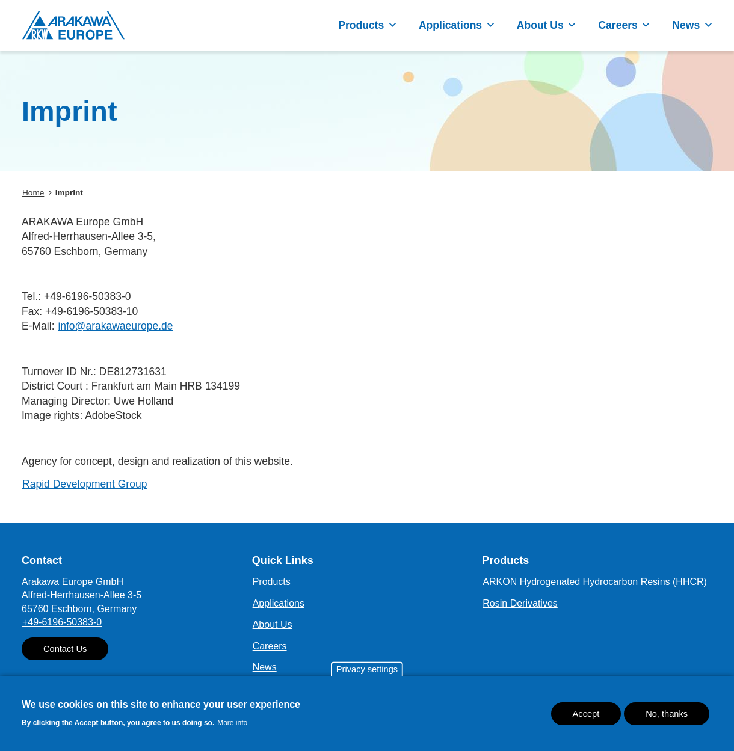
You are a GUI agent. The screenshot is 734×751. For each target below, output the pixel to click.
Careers (270, 646)
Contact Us (65, 649)
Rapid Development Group (84, 484)
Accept (586, 716)
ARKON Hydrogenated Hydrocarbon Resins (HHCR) (595, 582)
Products (272, 582)
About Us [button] (540, 25)
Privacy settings (367, 672)
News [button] (686, 25)
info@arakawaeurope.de (115, 326)
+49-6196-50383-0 (62, 622)
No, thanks (667, 716)
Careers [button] (617, 25)
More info (232, 725)
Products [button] (361, 25)
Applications (278, 603)
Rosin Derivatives (520, 603)
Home (33, 192)
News (265, 667)
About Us (272, 624)
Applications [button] (450, 25)
